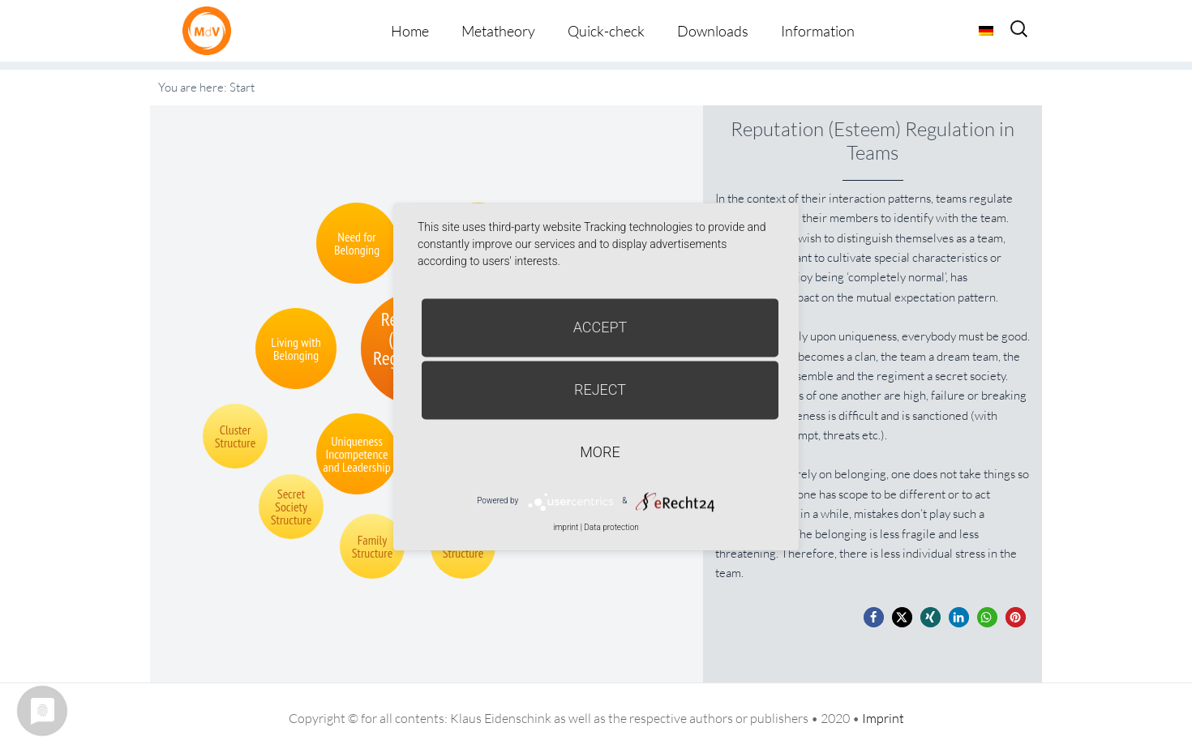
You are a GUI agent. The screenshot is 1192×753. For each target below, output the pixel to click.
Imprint (883, 718)
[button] (874, 617)
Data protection (611, 527)
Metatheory (498, 31)
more (600, 451)
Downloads (712, 31)
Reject (600, 389)
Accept (600, 327)
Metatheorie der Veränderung (211, 30)
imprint (565, 527)
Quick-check (606, 31)
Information (818, 31)
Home (410, 31)
